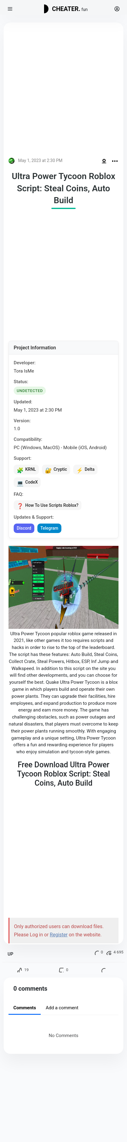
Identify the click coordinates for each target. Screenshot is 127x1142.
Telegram (49, 528)
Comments (24, 1008)
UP (10, 954)
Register (59, 935)
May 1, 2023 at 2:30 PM (40, 160)
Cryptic (56, 470)
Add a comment (62, 1008)
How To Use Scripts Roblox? (47, 505)
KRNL (26, 470)
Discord (24, 528)
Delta (85, 470)
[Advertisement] (63, 91)
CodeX (27, 482)
